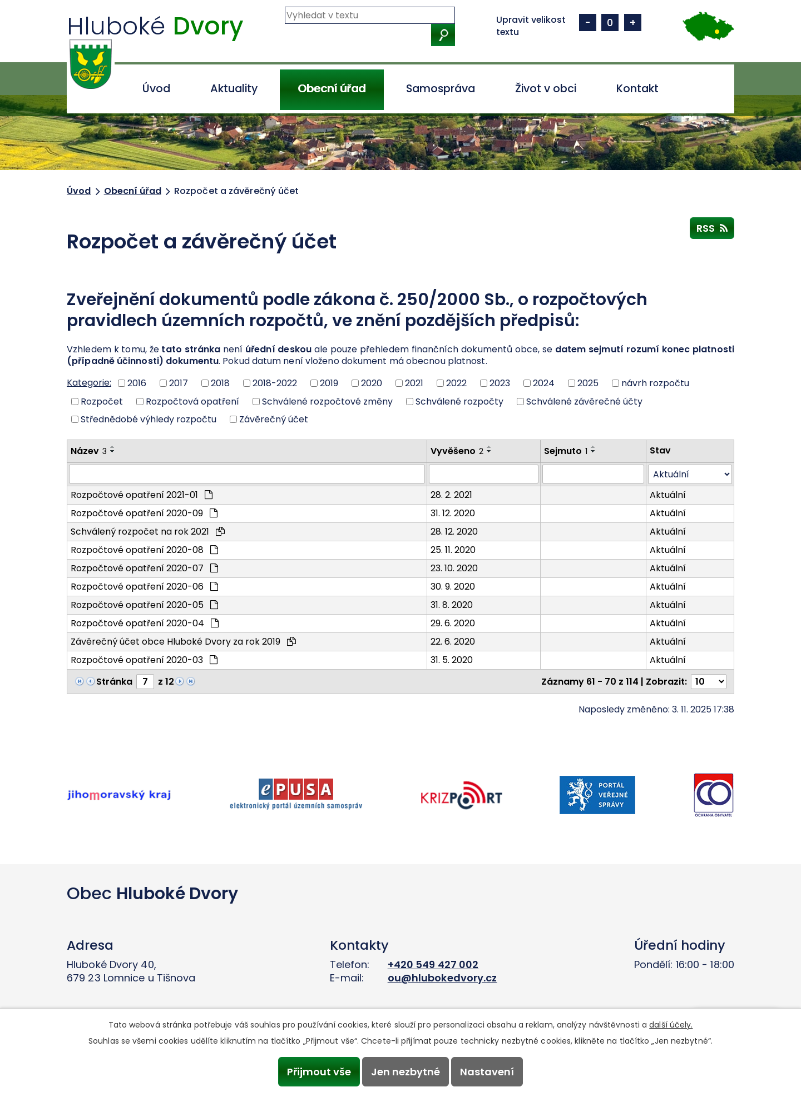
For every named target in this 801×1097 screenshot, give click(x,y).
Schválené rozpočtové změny (327, 401)
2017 (178, 383)
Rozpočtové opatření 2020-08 (144, 549)
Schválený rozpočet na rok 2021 (148, 531)
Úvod (156, 88)
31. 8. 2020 (452, 605)
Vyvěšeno (457, 451)
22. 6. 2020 (453, 641)
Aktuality (234, 88)
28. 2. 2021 (451, 494)
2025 (588, 383)
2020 (371, 383)
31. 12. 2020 (453, 513)
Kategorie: (89, 382)
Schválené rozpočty (459, 401)
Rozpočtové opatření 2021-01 (141, 494)
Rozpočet (102, 401)
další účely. (671, 1024)
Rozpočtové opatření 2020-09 (144, 513)
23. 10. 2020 (454, 568)
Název (89, 451)
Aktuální (668, 494)
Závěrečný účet (273, 419)
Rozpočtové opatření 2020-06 (144, 586)
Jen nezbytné (405, 1072)
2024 (544, 383)
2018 (220, 383)
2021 (414, 383)
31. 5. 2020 (452, 660)
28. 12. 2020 (454, 531)
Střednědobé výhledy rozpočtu (148, 419)
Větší (632, 22)
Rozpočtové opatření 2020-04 (145, 623)
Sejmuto (565, 451)
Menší (587, 22)
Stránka (114, 681)
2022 (456, 383)
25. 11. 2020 (453, 549)
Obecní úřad (331, 88)
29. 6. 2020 (453, 623)
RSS (712, 228)
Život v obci (545, 88)
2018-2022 (275, 383)
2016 (136, 383)
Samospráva (440, 88)
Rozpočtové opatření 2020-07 (144, 568)
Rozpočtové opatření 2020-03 (144, 660)
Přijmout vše (318, 1072)
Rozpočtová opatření (192, 401)
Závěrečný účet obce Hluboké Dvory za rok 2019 (183, 641)
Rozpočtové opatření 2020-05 (144, 605)
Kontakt (637, 88)
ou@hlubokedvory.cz (442, 978)
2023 (500, 383)
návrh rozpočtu (655, 383)
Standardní (610, 22)
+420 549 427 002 (433, 964)
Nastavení (488, 1072)
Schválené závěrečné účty (584, 401)
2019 (329, 383)
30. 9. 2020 (453, 586)
